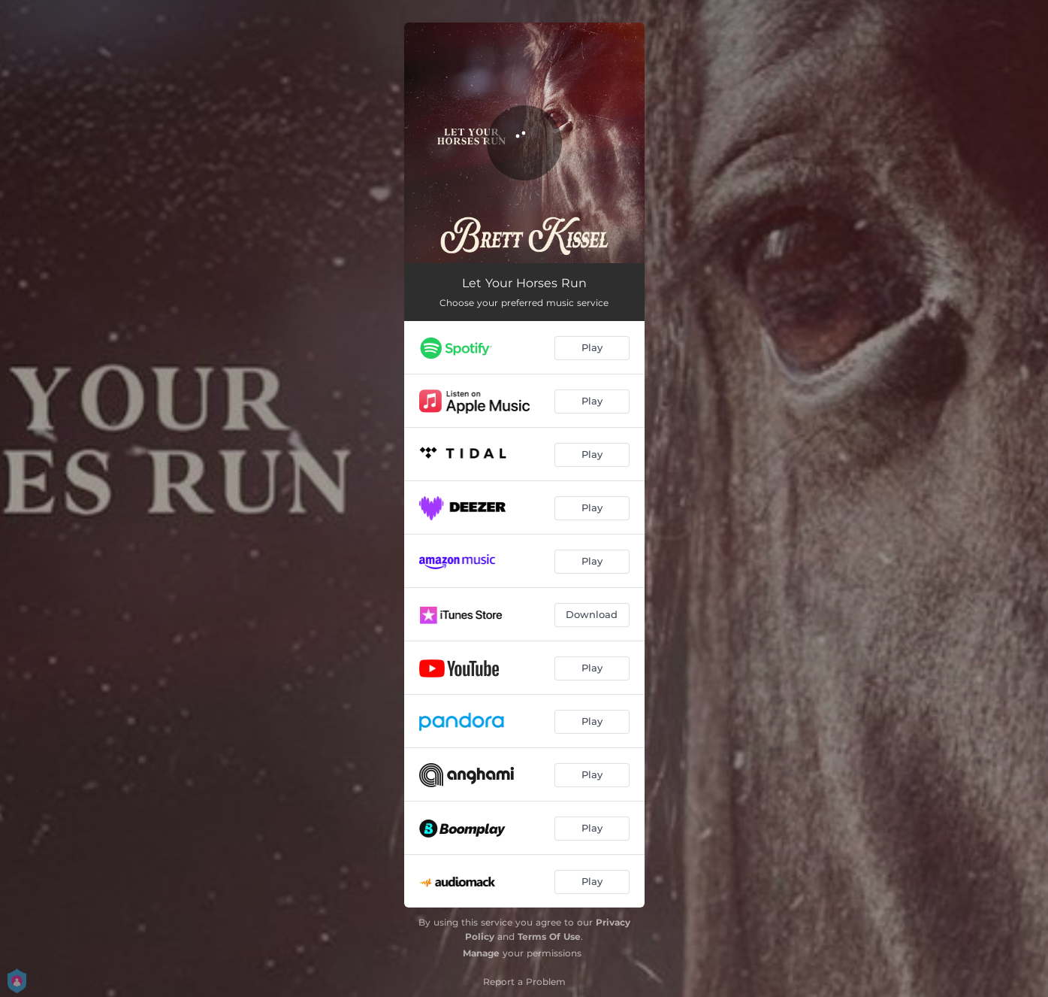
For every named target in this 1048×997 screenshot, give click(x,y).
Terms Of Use (549, 936)
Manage (481, 953)
